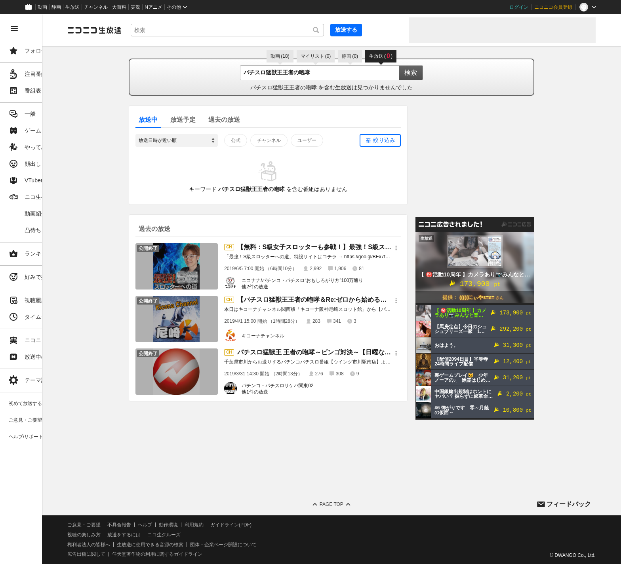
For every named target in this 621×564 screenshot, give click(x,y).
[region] (44, 289)
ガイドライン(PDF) (277, 524)
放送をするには (170, 534)
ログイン (518, 7)
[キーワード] (269, 30)
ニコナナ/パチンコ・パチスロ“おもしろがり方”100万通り (326, 280)
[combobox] (269, 30)
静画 (56, 7)
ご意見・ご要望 (130, 525)
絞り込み (407, 140)
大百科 (119, 7)
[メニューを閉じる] (14, 28)
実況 (135, 7)
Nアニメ (153, 7)
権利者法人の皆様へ (135, 544)
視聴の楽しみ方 (130, 535)
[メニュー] (419, 248)
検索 (434, 72)
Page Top (355, 504)
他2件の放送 (278, 287)
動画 (42, 7)
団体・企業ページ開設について (270, 544)
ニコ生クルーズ (210, 534)
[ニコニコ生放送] (141, 30)
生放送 (72, 7)
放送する (383, 29)
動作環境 (215, 524)
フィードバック (569, 504)
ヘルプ (192, 524)
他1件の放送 (278, 392)
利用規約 (240, 524)
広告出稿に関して (133, 554)
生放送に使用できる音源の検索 (197, 544)
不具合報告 (166, 524)
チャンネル (96, 7)
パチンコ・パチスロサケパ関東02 (301, 385)
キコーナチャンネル (286, 336)
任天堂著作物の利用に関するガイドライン (204, 554)
